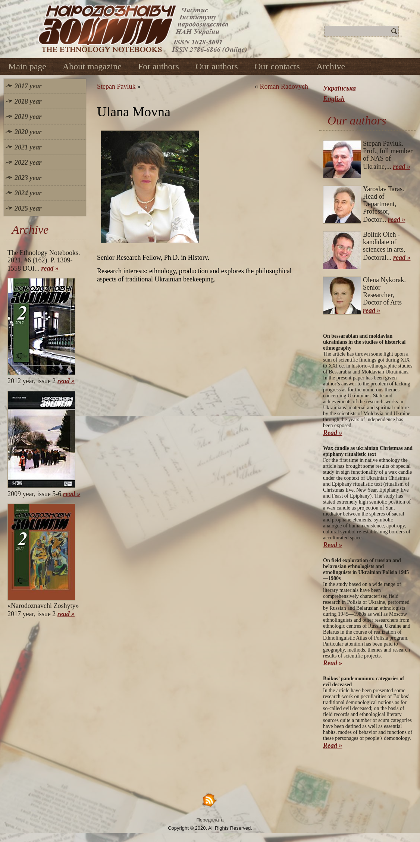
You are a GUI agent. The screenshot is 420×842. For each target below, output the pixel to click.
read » (50, 268)
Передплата (210, 820)
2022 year (28, 162)
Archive (330, 66)
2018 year (28, 101)
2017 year (28, 86)
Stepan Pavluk (116, 86)
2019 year (28, 116)
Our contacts (277, 66)
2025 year (28, 208)
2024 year (28, 193)
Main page (27, 66)
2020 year (28, 132)
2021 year (28, 147)
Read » (332, 432)
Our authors (216, 66)
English (334, 99)
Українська (339, 88)
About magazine (92, 66)
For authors (158, 66)
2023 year (28, 178)
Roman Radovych (284, 86)
